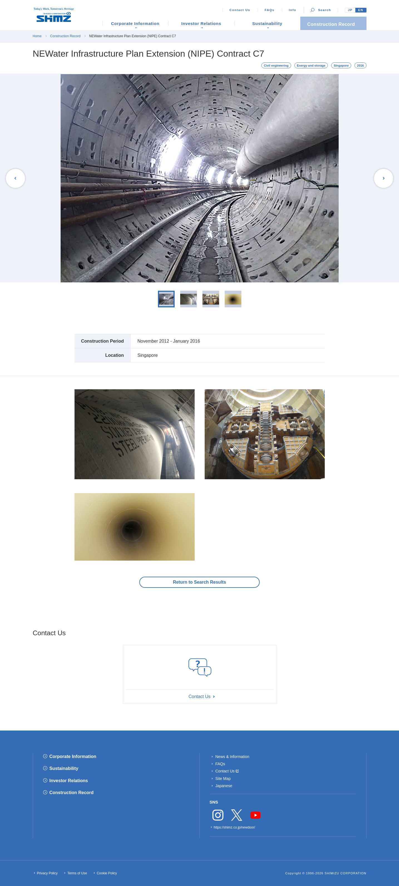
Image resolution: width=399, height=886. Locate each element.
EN (360, 10)
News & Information (232, 756)
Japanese (223, 786)
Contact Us (239, 10)
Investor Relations (68, 780)
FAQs (269, 10)
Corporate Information (72, 756)
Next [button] (382, 178)
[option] (199, 178)
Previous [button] (16, 178)
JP (350, 10)
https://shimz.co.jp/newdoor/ (234, 827)
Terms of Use (77, 873)
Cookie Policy (107, 873)
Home (37, 36)
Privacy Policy (47, 873)
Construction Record (65, 36)
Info (292, 10)
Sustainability (63, 768)
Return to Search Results (199, 582)
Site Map (223, 778)
